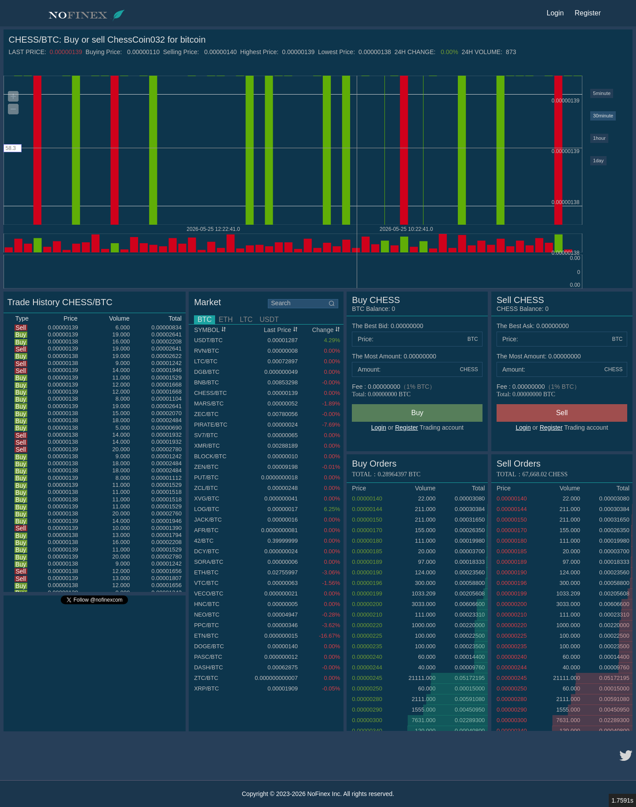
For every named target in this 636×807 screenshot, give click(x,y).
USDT (269, 319)
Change (326, 329)
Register (406, 427)
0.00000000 (564, 356)
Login (378, 427)
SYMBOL (210, 329)
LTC (246, 319)
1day (598, 160)
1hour (599, 138)
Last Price (281, 329)
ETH (226, 319)
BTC (204, 319)
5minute (601, 93)
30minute (603, 115)
